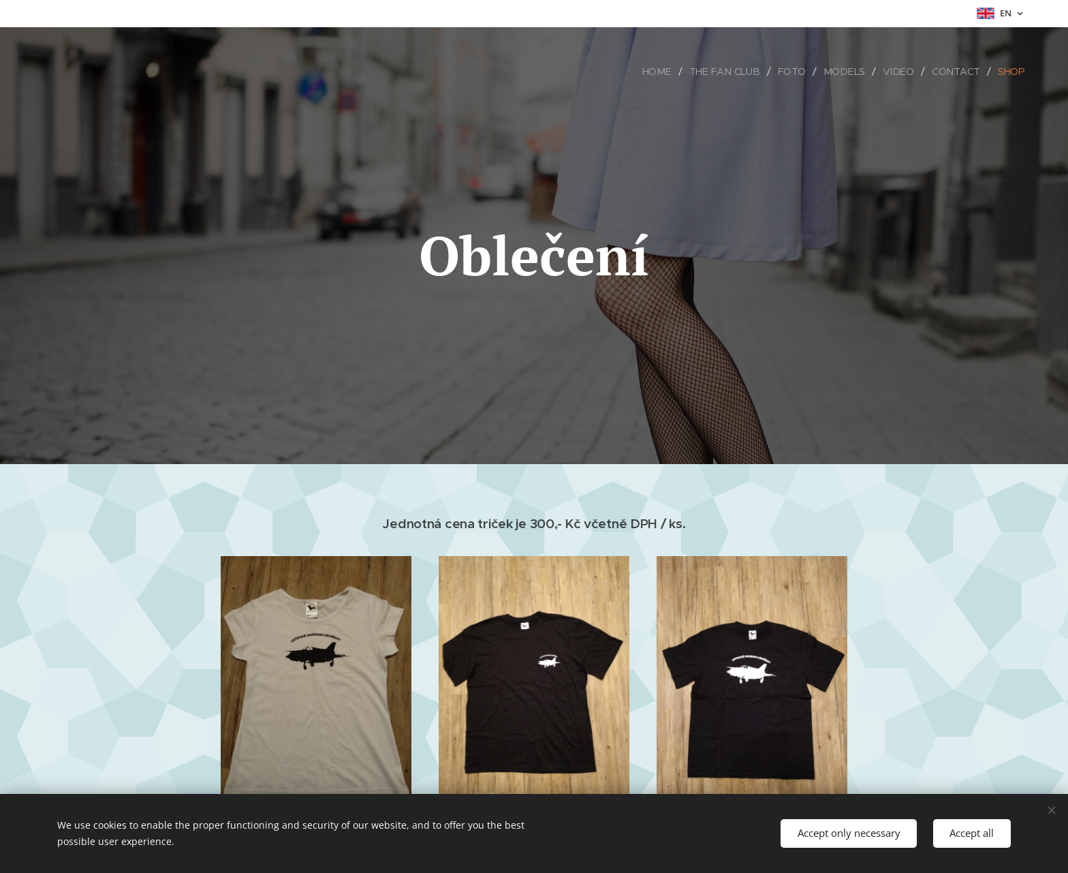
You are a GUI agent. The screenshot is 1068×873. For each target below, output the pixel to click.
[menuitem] (663, 72)
